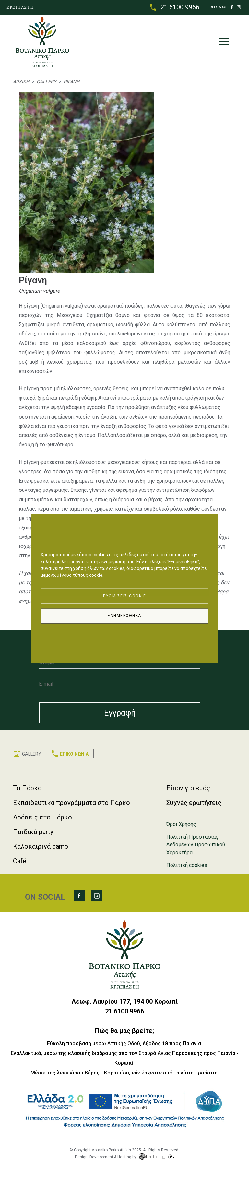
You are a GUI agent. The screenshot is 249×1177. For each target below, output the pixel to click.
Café (19, 861)
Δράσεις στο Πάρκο (42, 817)
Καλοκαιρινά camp (40, 846)
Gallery (46, 82)
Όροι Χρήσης (181, 824)
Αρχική (21, 82)
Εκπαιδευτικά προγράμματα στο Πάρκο (71, 803)
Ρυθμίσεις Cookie (124, 595)
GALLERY (31, 754)
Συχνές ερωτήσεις (193, 803)
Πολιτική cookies (186, 865)
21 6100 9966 (179, 7)
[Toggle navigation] (224, 43)
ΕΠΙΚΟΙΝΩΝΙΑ (74, 754)
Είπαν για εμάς (188, 788)
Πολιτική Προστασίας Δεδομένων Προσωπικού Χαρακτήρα (195, 844)
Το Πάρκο (27, 788)
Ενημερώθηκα (124, 615)
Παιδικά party (33, 832)
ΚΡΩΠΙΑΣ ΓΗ (20, 7)
